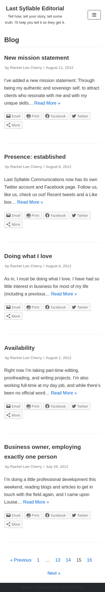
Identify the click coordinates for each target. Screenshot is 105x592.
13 (57, 560)
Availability (19, 348)
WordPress (72, 587)
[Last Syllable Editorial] (35, 15)
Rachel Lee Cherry (26, 68)
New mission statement (36, 57)
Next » (53, 573)
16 (89, 560)
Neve (27, 587)
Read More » (47, 103)
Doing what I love (28, 256)
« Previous (21, 560)
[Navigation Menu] (94, 15)
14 (68, 560)
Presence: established (35, 156)
